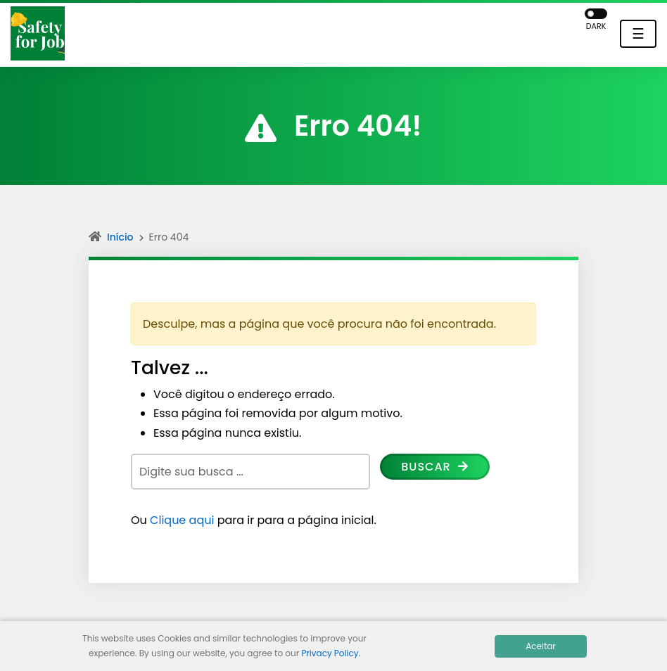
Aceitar (541, 646)
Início (120, 237)
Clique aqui (182, 520)
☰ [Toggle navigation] (638, 34)
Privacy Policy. (330, 653)
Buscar (435, 467)
